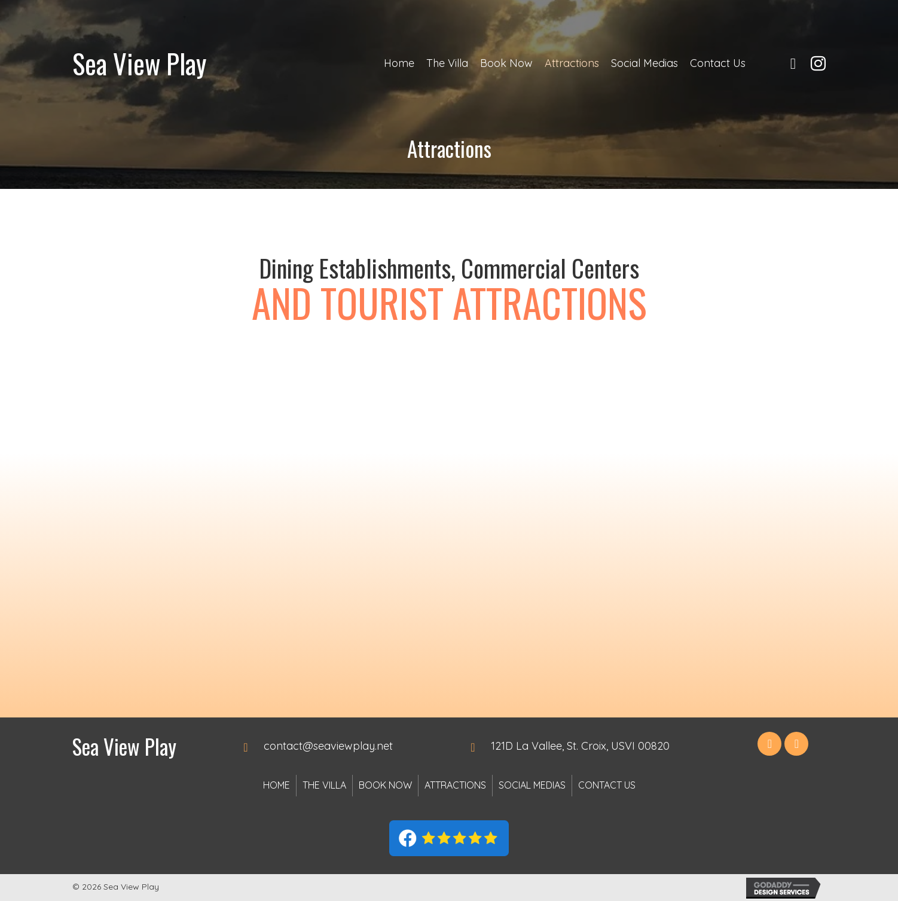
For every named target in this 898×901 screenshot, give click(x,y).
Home (276, 785)
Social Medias (532, 785)
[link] (399, 63)
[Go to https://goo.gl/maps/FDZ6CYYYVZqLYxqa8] (592, 746)
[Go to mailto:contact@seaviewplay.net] (341, 746)
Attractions (455, 785)
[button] (769, 744)
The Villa (324, 785)
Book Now (385, 785)
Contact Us (607, 785)
